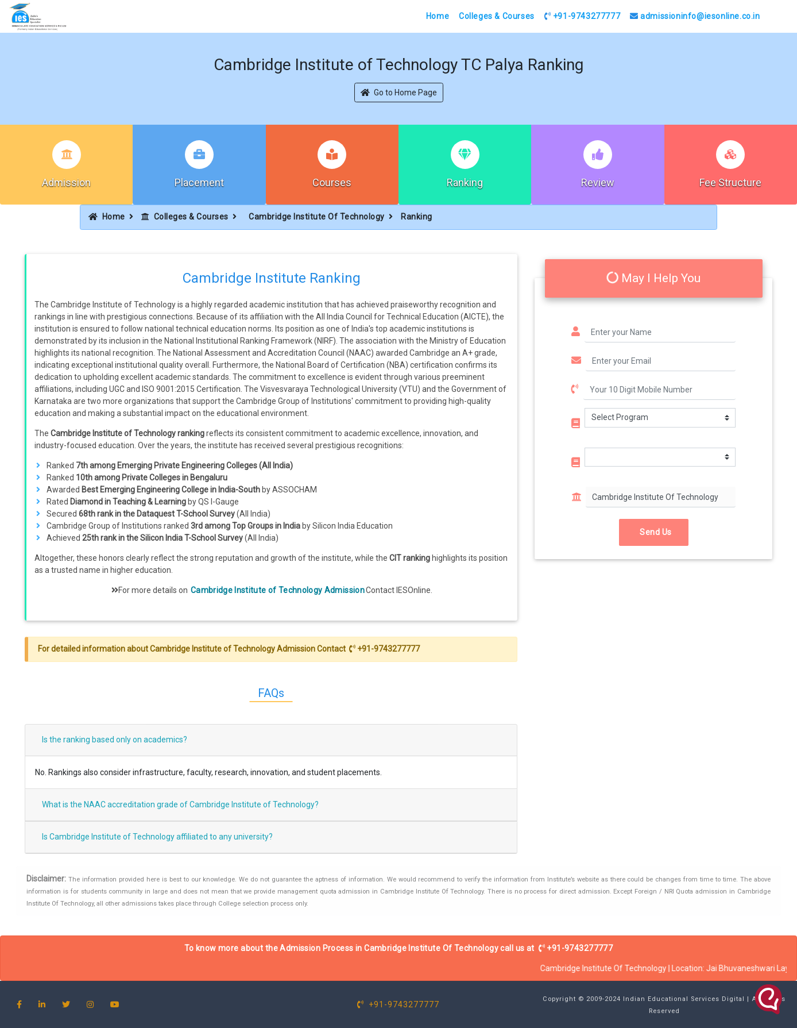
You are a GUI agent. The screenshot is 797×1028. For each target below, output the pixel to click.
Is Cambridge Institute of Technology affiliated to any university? (157, 836)
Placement (199, 182)
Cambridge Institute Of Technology (317, 216)
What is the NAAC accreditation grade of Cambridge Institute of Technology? (180, 804)
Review (597, 182)
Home (437, 16)
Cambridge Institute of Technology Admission (278, 590)
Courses (331, 182)
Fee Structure (730, 182)
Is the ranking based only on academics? (114, 739)
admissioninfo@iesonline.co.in (695, 16)
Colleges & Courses (497, 16)
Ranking (465, 182)
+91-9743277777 (582, 16)
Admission (66, 182)
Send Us (654, 532)
